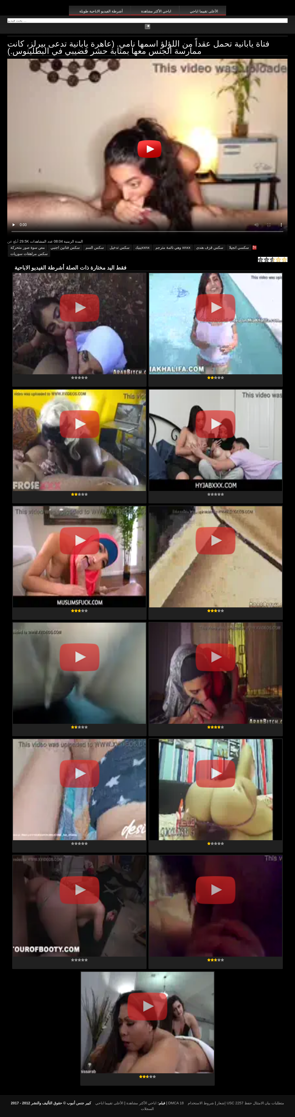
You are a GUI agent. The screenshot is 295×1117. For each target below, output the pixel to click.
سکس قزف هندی (209, 247)
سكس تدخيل (119, 247)
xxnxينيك (142, 247)
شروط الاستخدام (201, 1103)
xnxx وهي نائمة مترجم (173, 247)
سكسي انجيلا (239, 247)
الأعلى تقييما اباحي (204, 11)
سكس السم (94, 247)
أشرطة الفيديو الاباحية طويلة (101, 11)
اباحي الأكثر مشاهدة (156, 11)
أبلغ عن (12, 241)
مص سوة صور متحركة (27, 247)
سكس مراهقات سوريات (29, 254)
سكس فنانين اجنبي (65, 247)
